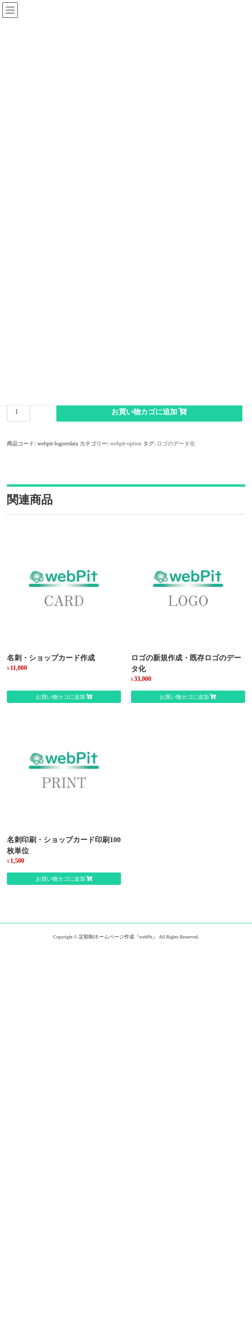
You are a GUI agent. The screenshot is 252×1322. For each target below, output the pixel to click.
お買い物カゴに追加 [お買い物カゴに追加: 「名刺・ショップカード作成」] (60, 697)
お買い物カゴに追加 (144, 412)
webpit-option (126, 443)
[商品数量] (18, 412)
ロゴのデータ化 (176, 443)
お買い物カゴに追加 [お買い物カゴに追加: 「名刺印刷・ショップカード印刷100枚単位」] (60, 879)
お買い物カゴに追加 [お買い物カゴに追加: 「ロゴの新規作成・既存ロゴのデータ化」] (184, 697)
